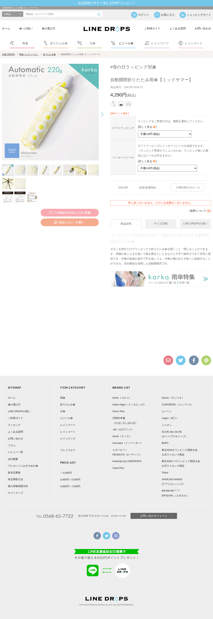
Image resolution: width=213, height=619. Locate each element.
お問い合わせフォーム (153, 515)
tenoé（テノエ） (122, 436)
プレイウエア (67, 450)
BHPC (165, 443)
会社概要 (13, 459)
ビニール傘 (66, 418)
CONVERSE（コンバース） (177, 404)
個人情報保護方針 (18, 486)
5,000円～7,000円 (70, 486)
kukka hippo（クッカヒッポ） (129, 404)
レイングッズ (67, 438)
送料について (200, 210)
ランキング (14, 425)
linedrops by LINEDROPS (127, 461)
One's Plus (119, 411)
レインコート (67, 431)
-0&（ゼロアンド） (123, 429)
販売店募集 (14, 472)
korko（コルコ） (122, 397)
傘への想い (26, 28)
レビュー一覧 (15, 452)
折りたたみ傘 (49, 54)
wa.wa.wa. (168, 490)
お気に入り (168, 14)
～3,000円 (66, 472)
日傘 (62, 411)
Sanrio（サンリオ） (173, 397)
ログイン (143, 14)
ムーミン (167, 411)
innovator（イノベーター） (128, 443)
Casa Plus (118, 467)
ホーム (6, 28)
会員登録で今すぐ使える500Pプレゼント (106, 3)
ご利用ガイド (152, 28)
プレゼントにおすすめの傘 (23, 465)
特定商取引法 (15, 479)
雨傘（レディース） (29, 54)
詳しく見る (147, 126)
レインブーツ (67, 425)
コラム (11, 445)
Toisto (165, 472)
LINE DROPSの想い (19, 411)
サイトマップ (15, 492)
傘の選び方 (48, 28)
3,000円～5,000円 (70, 479)
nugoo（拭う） (170, 418)
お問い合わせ (203, 28)
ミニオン (167, 425)
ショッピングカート (199, 14)
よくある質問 (177, 28)
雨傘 (62, 397)
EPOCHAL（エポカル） (175, 495)
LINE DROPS (8, 54)
